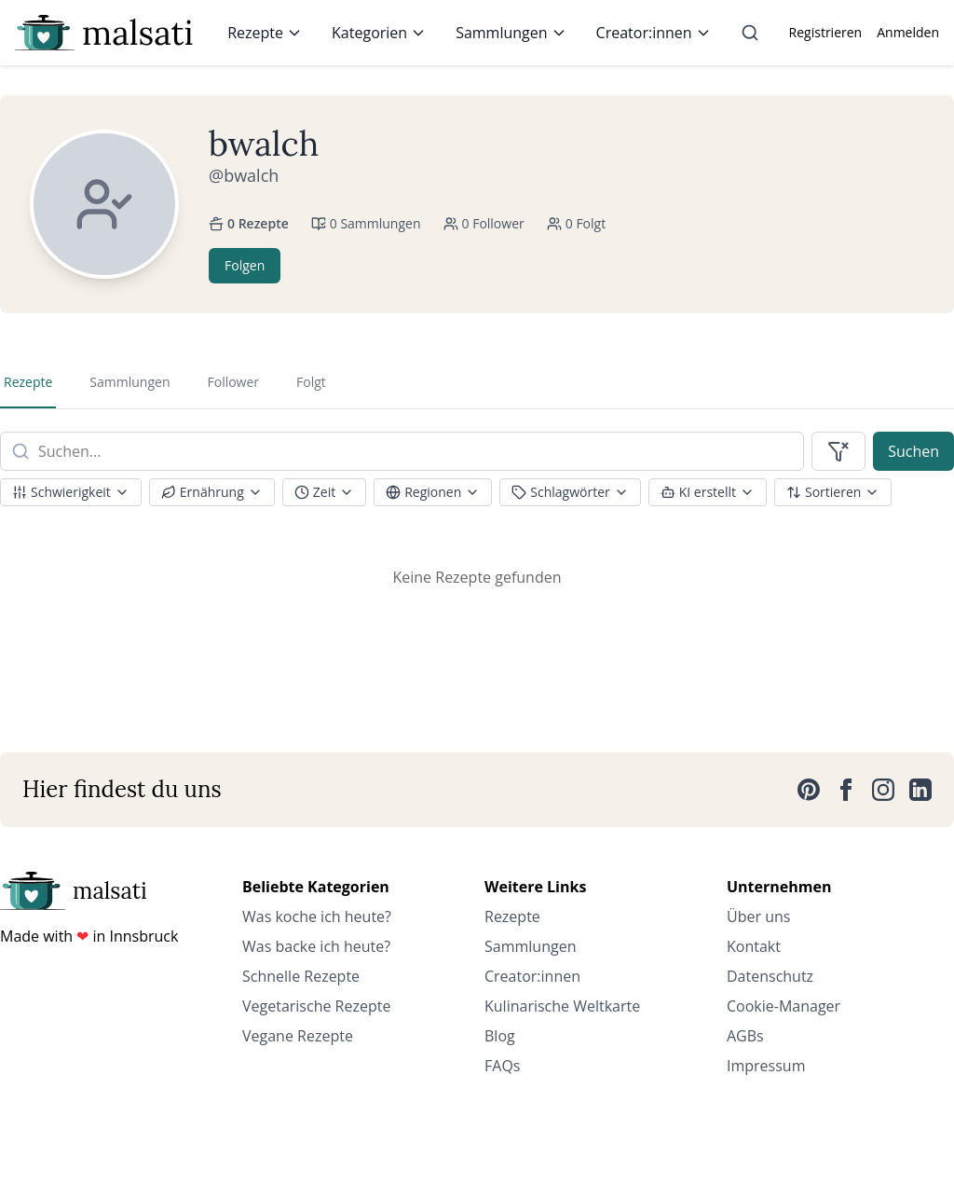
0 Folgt (576, 223)
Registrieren (826, 32)
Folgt (311, 382)
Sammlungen (511, 32)
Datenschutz (770, 976)
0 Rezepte (249, 223)
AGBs (745, 1036)
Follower (233, 382)
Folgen (245, 265)
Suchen (913, 451)
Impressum (766, 1065)
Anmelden (908, 32)
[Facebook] (846, 790)
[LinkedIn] (920, 790)
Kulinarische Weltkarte (562, 1006)
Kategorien (379, 32)
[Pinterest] (808, 790)
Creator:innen (653, 32)
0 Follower (484, 223)
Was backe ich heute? (316, 946)
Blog (499, 1036)
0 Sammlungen (366, 223)
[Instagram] (883, 790)
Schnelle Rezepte (301, 976)
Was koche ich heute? (316, 916)
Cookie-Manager (783, 1006)
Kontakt (754, 946)
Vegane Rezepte (297, 1036)
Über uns (758, 916)
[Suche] (750, 32)
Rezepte (264, 32)
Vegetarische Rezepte (316, 1006)
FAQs (502, 1065)
